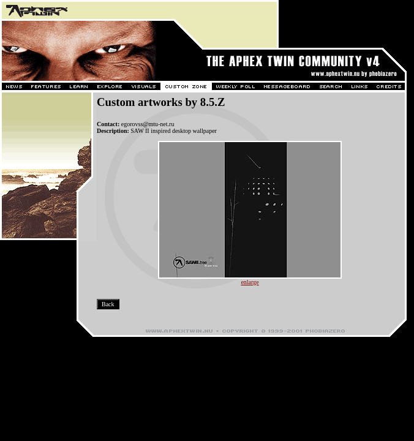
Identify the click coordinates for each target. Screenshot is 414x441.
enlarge (249, 282)
